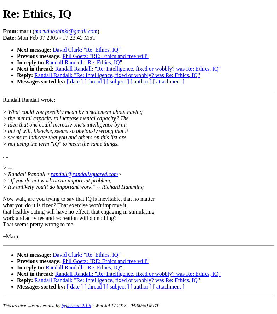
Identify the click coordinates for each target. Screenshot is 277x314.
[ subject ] (117, 81)
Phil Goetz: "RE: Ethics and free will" (106, 56)
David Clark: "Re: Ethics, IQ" (86, 50)
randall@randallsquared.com (84, 174)
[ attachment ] (168, 81)
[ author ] (141, 81)
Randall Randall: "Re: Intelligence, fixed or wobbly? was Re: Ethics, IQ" (138, 69)
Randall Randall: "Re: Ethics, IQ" (84, 62)
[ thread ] (94, 81)
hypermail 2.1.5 (76, 305)
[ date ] (75, 81)
